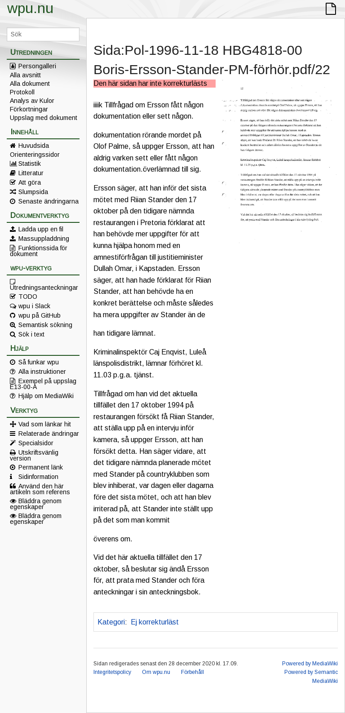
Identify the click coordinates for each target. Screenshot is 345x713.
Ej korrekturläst (155, 622)
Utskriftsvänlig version (34, 455)
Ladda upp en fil (40, 229)
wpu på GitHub (39, 315)
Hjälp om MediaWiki (46, 396)
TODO (27, 296)
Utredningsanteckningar (44, 287)
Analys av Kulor (32, 100)
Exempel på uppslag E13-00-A (43, 384)
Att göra (29, 182)
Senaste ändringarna (48, 201)
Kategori (111, 622)
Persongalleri (37, 66)
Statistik (29, 163)
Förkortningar (29, 109)
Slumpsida (33, 192)
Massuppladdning (43, 238)
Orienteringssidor (35, 154)
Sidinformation (38, 477)
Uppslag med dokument (43, 117)
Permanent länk (40, 467)
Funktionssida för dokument (38, 251)
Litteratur (31, 173)
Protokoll (22, 92)
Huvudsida (33, 145)
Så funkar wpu (38, 362)
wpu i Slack (34, 306)
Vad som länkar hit (44, 424)
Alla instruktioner (42, 371)
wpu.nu (30, 8)
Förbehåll (192, 672)
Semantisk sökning (45, 325)
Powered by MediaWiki (310, 663)
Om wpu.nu (156, 672)
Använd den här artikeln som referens (40, 489)
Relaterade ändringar (48, 433)
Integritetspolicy (112, 672)
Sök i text (31, 334)
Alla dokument (30, 83)
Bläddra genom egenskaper (36, 503)
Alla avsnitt (25, 75)
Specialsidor (35, 443)
